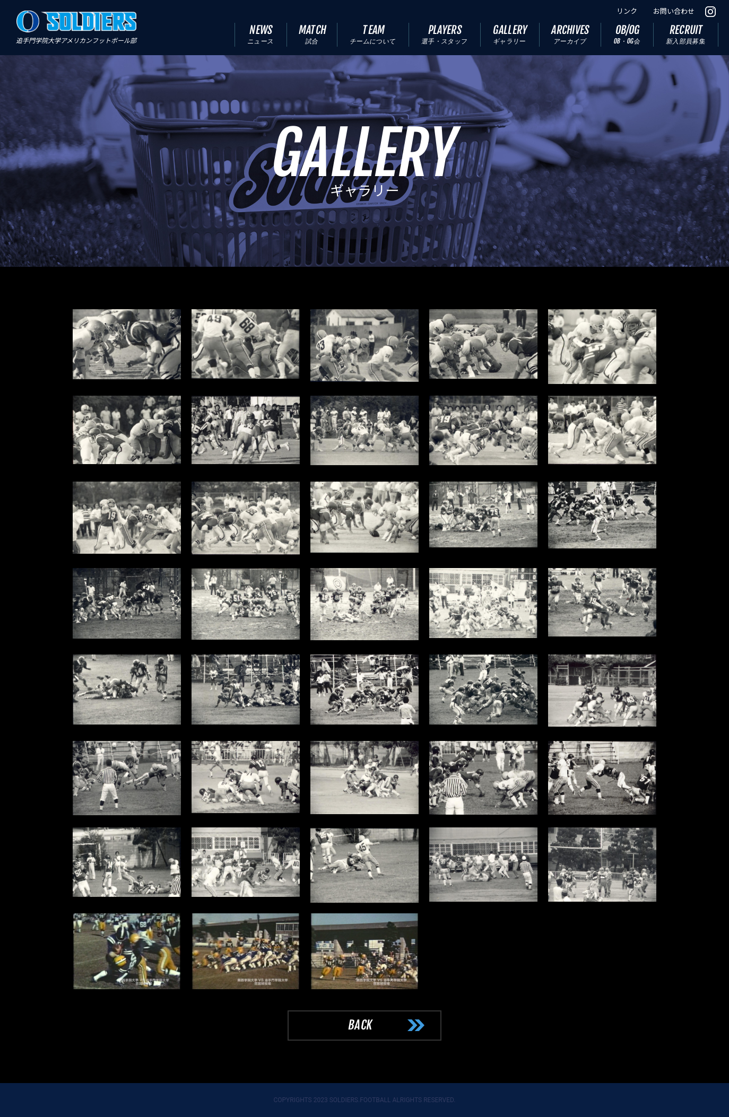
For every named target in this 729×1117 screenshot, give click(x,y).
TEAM (373, 34)
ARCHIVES (570, 34)
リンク (627, 11)
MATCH (312, 34)
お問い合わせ (674, 11)
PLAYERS (444, 34)
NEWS (260, 34)
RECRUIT (686, 34)
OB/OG (627, 34)
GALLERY (510, 34)
